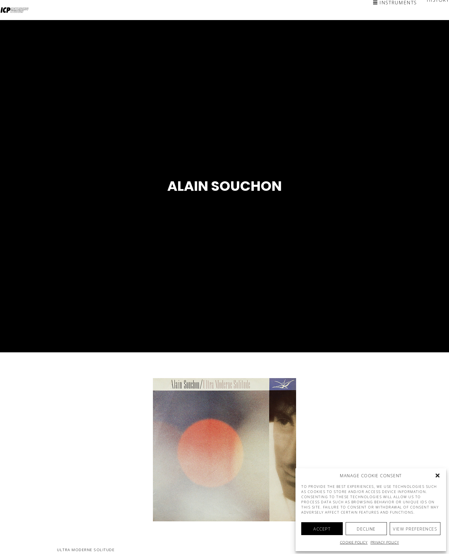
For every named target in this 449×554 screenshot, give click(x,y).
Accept (321, 529)
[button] (437, 475)
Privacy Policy (385, 542)
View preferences (415, 529)
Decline (366, 529)
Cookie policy (354, 542)
